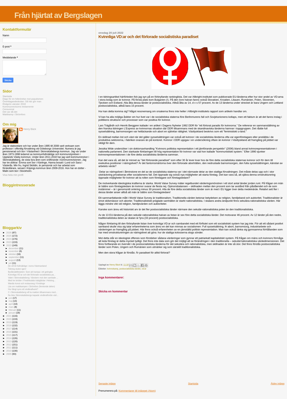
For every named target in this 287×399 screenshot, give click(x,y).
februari (13, 310)
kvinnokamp (112, 269)
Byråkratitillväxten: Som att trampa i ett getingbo (30, 272)
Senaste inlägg (107, 383)
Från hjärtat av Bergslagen (58, 15)
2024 (9, 239)
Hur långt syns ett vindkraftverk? (23, 289)
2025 (9, 235)
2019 (9, 322)
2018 (9, 325)
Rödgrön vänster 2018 (14, 104)
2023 (9, 242)
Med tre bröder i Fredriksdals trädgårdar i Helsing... (32, 280)
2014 (9, 338)
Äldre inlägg (277, 383)
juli (10, 263)
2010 (9, 350)
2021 (9, 315)
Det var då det (10, 111)
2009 (9, 354)
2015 (9, 335)
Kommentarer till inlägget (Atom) (137, 390)
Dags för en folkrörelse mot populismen (23, 98)
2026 (9, 232)
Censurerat (8, 109)
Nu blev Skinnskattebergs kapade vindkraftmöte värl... (33, 295)
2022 (9, 245)
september (14, 257)
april (11, 304)
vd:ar (144, 269)
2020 (9, 319)
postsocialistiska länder (130, 269)
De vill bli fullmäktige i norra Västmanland (27, 266)
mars (11, 307)
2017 (9, 328)
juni (11, 298)
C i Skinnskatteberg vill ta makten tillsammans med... (32, 292)
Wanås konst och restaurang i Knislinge (26, 283)
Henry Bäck (29, 129)
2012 (9, 344)
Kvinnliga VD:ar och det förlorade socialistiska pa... (31, 274)
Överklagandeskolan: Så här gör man (22, 101)
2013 (9, 341)
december (14, 248)
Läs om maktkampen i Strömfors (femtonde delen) (31, 286)
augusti (13, 260)
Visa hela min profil (13, 175)
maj (11, 301)
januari (12, 313)
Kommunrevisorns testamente (18, 106)
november (14, 251)
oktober (13, 254)
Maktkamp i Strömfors (14, 114)
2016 (9, 331)
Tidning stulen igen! (17, 269)
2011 (9, 347)
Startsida (193, 383)
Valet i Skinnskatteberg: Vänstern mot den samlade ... (33, 277)
